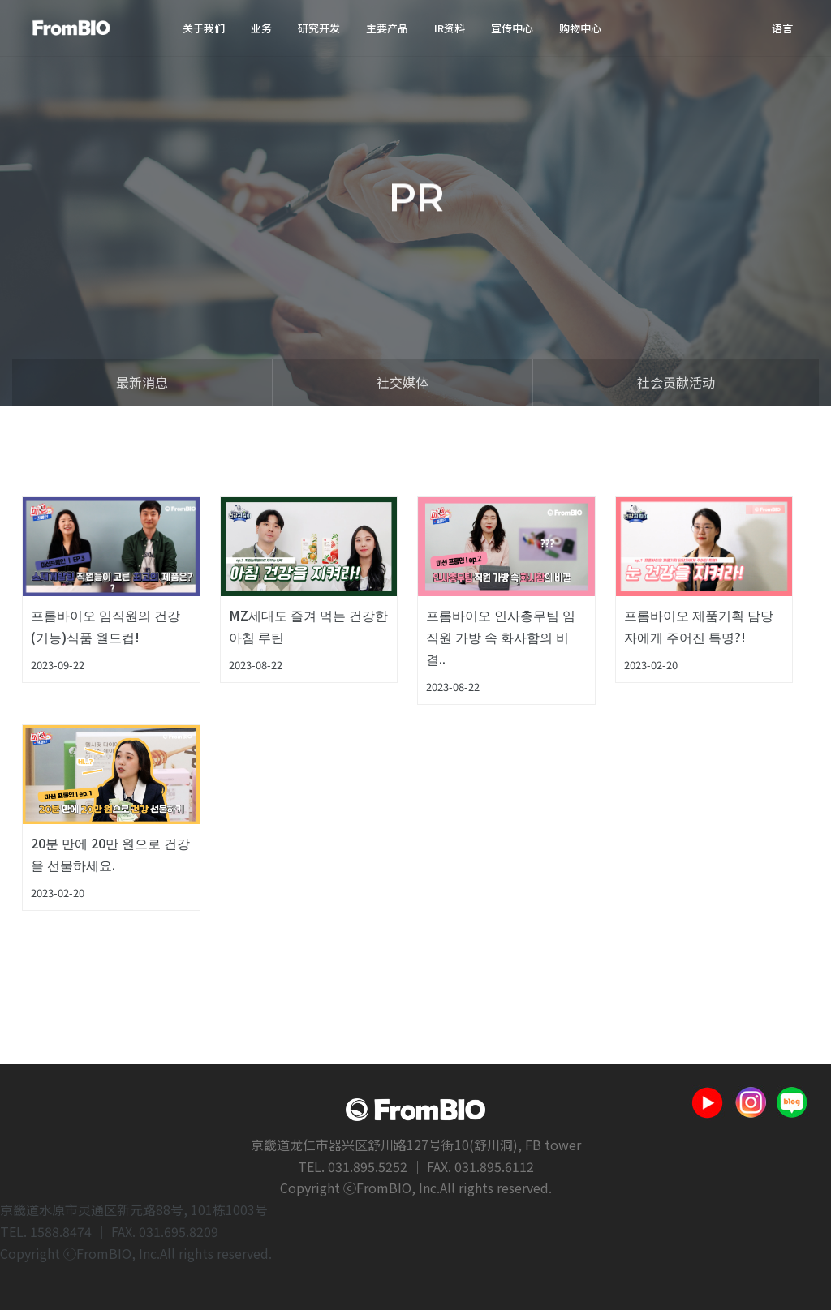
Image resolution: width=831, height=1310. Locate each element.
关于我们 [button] (204, 28)
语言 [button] (782, 28)
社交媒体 (402, 382)
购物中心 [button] (580, 28)
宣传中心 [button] (512, 28)
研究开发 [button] (319, 28)
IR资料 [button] (449, 28)
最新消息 (142, 382)
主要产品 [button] (387, 28)
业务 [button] (261, 28)
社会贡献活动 (676, 382)
